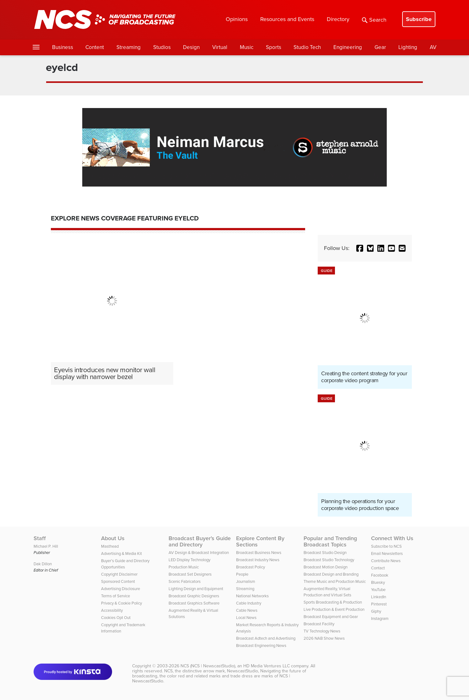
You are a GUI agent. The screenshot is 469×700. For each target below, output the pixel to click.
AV (433, 47)
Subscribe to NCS (386, 546)
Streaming (128, 47)
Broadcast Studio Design (325, 553)
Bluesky (378, 582)
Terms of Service (115, 596)
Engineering (347, 47)
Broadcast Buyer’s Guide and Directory (200, 541)
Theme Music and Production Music (335, 581)
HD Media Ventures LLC (266, 666)
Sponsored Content (118, 581)
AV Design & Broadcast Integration (199, 553)
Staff (40, 538)
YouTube (378, 590)
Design (191, 47)
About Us (113, 538)
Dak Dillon (43, 564)
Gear (380, 47)
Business (62, 47)
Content (94, 47)
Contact (378, 568)
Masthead (110, 546)
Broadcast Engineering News (261, 645)
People (242, 574)
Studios (162, 47)
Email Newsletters (387, 553)
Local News (246, 618)
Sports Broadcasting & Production (333, 602)
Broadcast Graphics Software (194, 603)
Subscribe (419, 19)
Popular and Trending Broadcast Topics (330, 541)
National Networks (252, 596)
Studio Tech (307, 47)
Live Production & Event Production (334, 609)
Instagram (380, 618)
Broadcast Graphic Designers (194, 596)
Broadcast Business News (258, 553)
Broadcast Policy (250, 567)
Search (374, 20)
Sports (273, 47)
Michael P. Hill (46, 546)
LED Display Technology (189, 560)
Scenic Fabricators (185, 581)
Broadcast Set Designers (190, 574)
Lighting (407, 47)
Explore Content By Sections (260, 541)
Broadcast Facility (319, 624)
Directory (338, 19)
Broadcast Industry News (257, 560)
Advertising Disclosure (120, 589)
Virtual (219, 47)
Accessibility (112, 610)
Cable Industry (248, 603)
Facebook (379, 575)
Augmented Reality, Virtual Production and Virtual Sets (327, 592)
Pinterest (379, 604)
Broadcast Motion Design (326, 567)
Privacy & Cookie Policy (121, 603)
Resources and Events (287, 19)
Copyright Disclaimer (119, 574)
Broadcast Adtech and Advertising (265, 638)
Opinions (237, 19)
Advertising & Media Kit (121, 553)
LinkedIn (378, 597)
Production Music (184, 567)
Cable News (246, 610)
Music (246, 47)
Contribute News (386, 561)
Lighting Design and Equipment (196, 589)
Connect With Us (392, 538)
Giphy (376, 611)
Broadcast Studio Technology (329, 560)
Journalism (245, 581)
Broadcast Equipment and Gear (331, 617)
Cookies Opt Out (116, 618)
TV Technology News (322, 631)
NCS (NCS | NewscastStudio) (208, 666)
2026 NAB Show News (324, 638)
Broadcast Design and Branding (331, 574)
